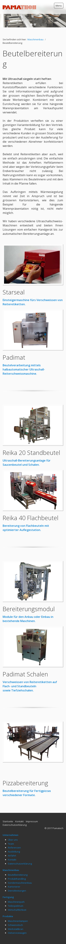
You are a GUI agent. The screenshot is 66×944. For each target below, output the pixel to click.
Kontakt (19, 813)
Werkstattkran (15, 920)
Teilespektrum (15, 897)
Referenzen (14, 839)
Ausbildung (14, 843)
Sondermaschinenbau (20, 874)
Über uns (13, 831)
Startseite (8, 813)
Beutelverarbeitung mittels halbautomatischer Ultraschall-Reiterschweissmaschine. (24, 361)
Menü (59, 5)
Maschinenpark (16, 893)
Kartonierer (14, 878)
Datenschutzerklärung (15, 816)
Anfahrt (12, 847)
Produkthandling (17, 870)
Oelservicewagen (17, 924)
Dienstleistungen (17, 882)
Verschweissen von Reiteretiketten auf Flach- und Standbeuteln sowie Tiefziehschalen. (30, 678)
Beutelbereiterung (17, 866)
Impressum (32, 813)
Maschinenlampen (18, 912)
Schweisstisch (15, 916)
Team (11, 835)
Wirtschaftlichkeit (17, 901)
